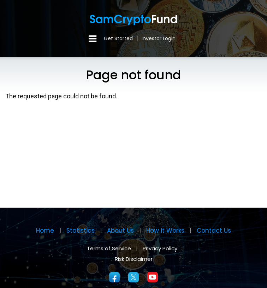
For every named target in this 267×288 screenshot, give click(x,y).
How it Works (165, 230)
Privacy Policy (161, 248)
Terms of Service (109, 248)
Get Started (118, 38)
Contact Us (214, 230)
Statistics (80, 230)
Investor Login (159, 38)
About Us (120, 230)
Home (45, 230)
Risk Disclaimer (134, 259)
